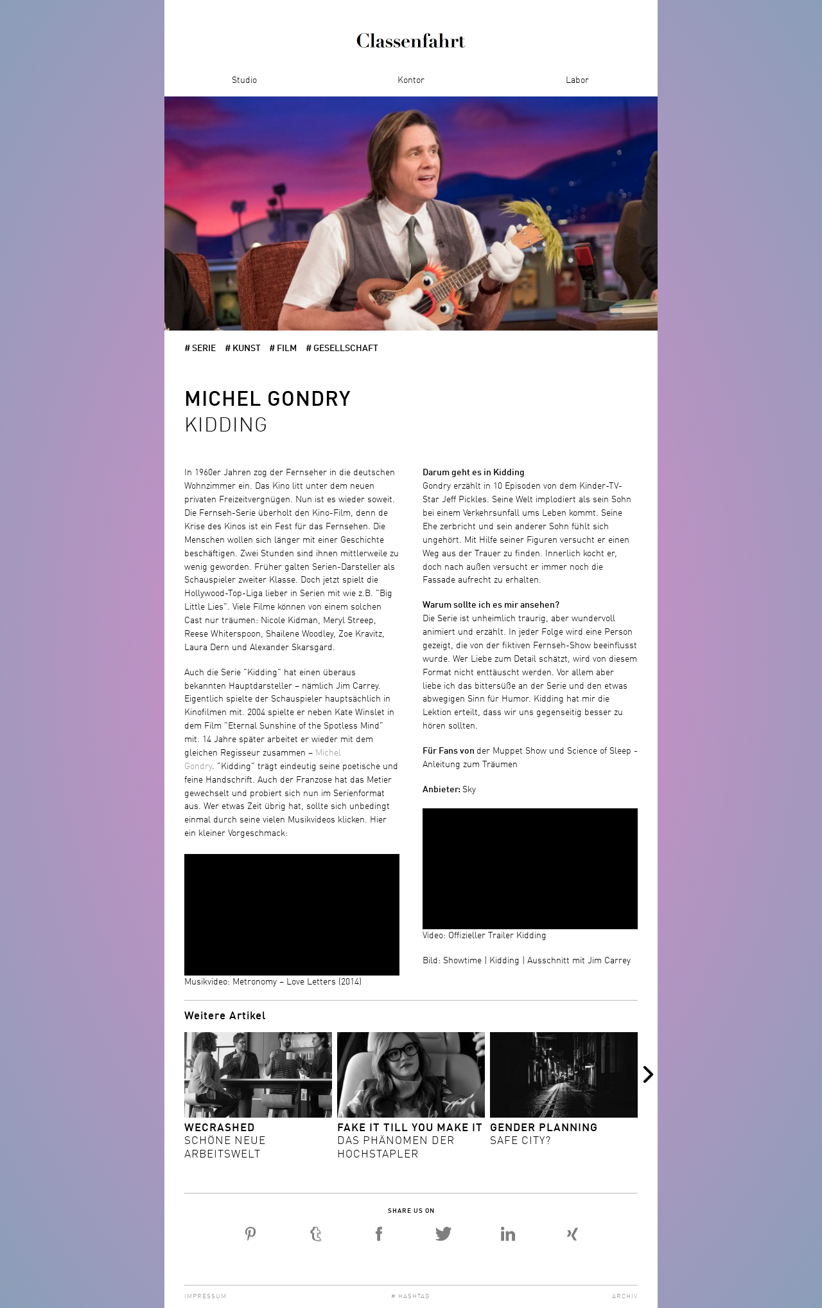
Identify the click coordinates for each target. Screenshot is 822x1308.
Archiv (625, 1296)
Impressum (205, 1296)
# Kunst (243, 348)
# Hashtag (410, 1296)
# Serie (200, 348)
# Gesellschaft (342, 348)
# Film (283, 348)
